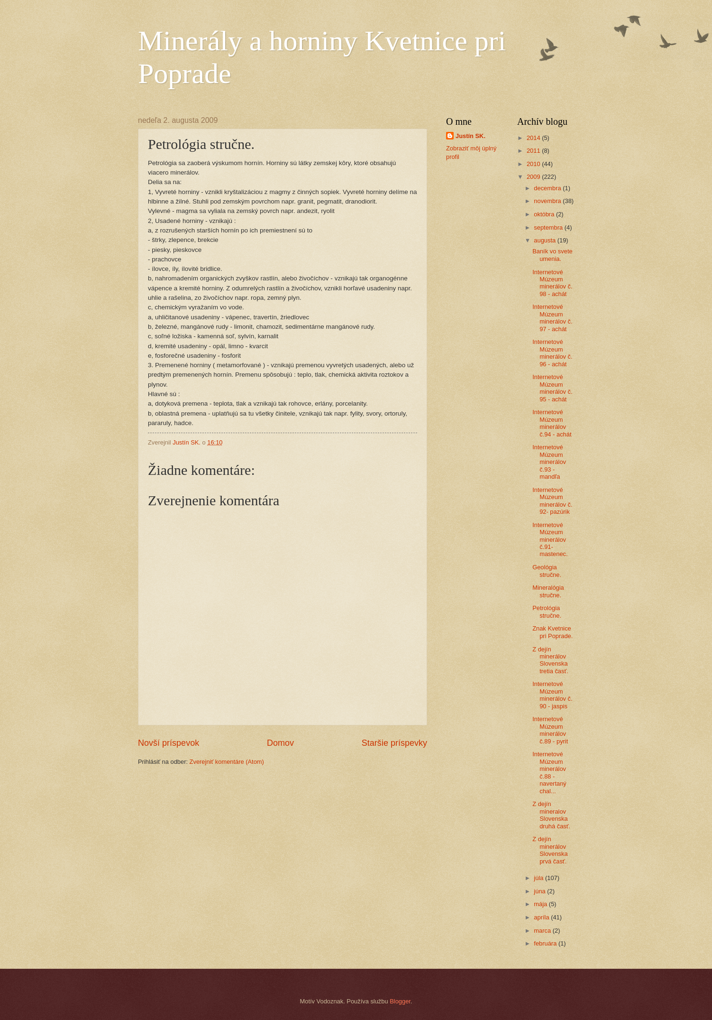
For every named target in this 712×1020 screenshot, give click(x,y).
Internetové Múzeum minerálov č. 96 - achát (552, 352)
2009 (534, 176)
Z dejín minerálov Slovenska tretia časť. (550, 660)
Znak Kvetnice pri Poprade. (552, 632)
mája (541, 904)
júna (540, 891)
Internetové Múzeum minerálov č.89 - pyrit (550, 729)
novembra (548, 200)
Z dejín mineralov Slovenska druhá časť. (551, 814)
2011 (534, 150)
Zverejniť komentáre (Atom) (227, 761)
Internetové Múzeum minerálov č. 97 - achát (552, 317)
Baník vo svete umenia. (552, 255)
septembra (549, 227)
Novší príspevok (168, 743)
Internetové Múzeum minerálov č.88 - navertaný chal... (549, 772)
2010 (534, 163)
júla (539, 877)
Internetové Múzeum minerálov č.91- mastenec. (549, 539)
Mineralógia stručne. (548, 591)
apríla (542, 917)
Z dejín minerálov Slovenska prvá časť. (549, 849)
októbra (545, 214)
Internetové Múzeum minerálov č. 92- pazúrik (552, 500)
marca (543, 930)
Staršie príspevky (394, 743)
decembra (548, 188)
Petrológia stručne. (546, 611)
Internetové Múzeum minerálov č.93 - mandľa (549, 462)
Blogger (400, 1001)
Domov (280, 743)
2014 (534, 137)
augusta (545, 240)
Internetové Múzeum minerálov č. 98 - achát (552, 283)
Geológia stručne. (546, 571)
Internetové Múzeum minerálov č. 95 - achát (552, 387)
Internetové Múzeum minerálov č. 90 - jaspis (552, 694)
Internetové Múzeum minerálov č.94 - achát (551, 422)
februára (546, 943)
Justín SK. (470, 135)
